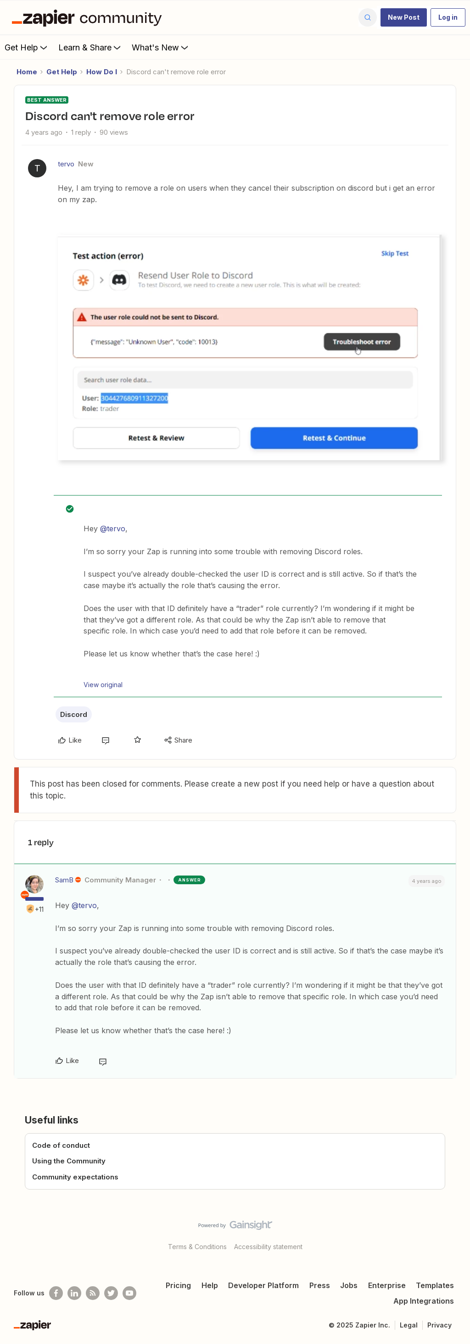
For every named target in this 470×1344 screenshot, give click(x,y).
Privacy (439, 1325)
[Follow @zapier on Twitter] (111, 1293)
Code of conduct (61, 1145)
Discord (73, 714)
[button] (403, 17)
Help (209, 1285)
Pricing (178, 1285)
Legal (409, 1325)
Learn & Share (90, 47)
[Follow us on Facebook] (56, 1293)
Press (319, 1285)
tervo (66, 164)
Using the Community (69, 1161)
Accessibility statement (268, 1246)
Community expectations (75, 1177)
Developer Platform (263, 1285)
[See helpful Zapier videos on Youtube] (129, 1293)
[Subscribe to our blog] (93, 1293)
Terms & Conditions (197, 1246)
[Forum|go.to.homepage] (89, 17)
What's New (161, 47)
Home (27, 71)
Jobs (349, 1285)
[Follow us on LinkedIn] (74, 1293)
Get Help (27, 47)
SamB (64, 880)
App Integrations (423, 1300)
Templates (435, 1285)
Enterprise (387, 1285)
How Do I (101, 71)
